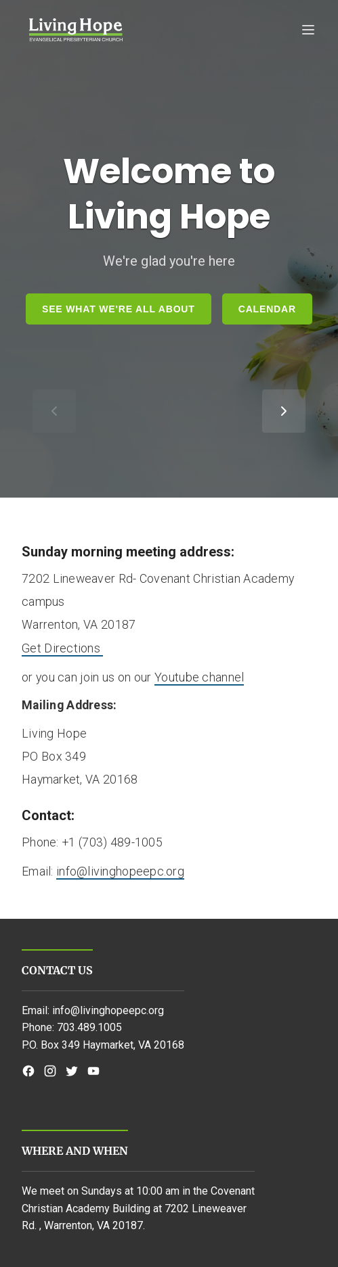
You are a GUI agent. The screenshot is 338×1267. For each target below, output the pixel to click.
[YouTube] (93, 1071)
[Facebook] (28, 1071)
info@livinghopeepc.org (120, 871)
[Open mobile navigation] (169, 30)
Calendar (267, 309)
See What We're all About (118, 309)
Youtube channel (199, 677)
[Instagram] (50, 1071)
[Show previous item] (54, 411)
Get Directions (62, 648)
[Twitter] (72, 1071)
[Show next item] (283, 411)
